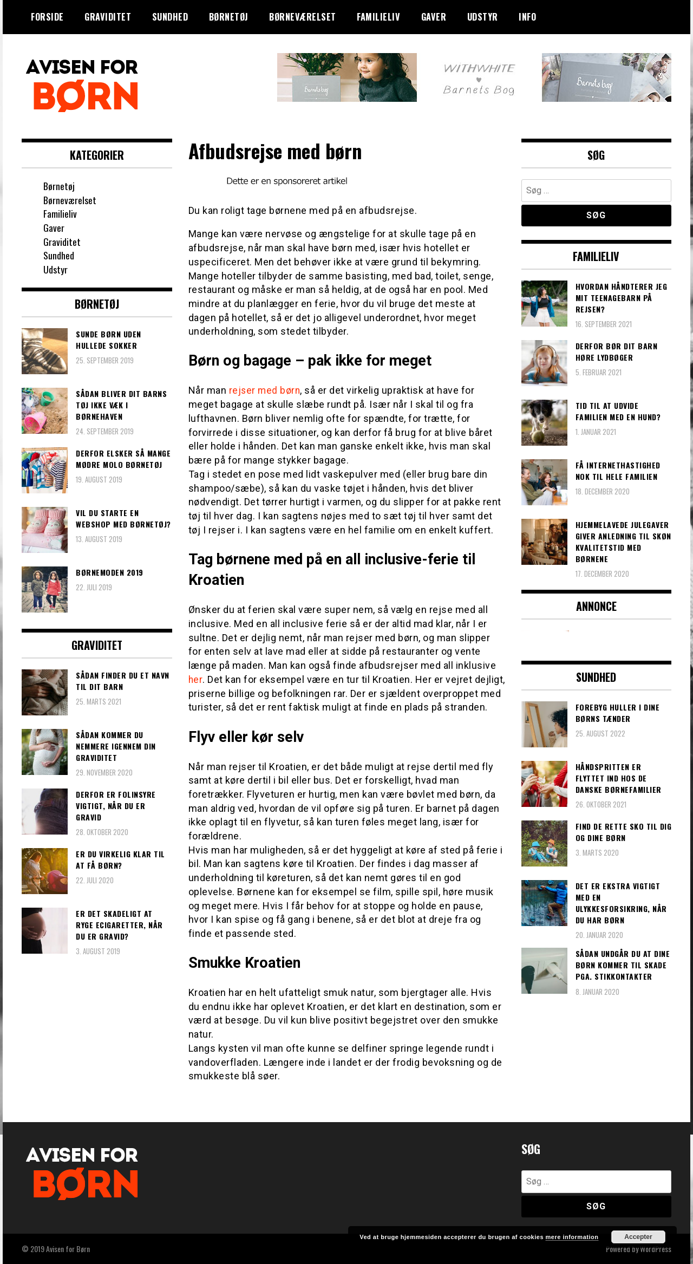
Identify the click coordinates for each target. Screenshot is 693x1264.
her (195, 679)
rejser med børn (265, 390)
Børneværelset (302, 16)
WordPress (655, 1248)
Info (527, 16)
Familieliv (378, 16)
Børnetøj (229, 16)
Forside (47, 16)
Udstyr (482, 16)
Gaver (434, 16)
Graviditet (107, 16)
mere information (572, 1237)
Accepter (638, 1237)
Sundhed (170, 16)
